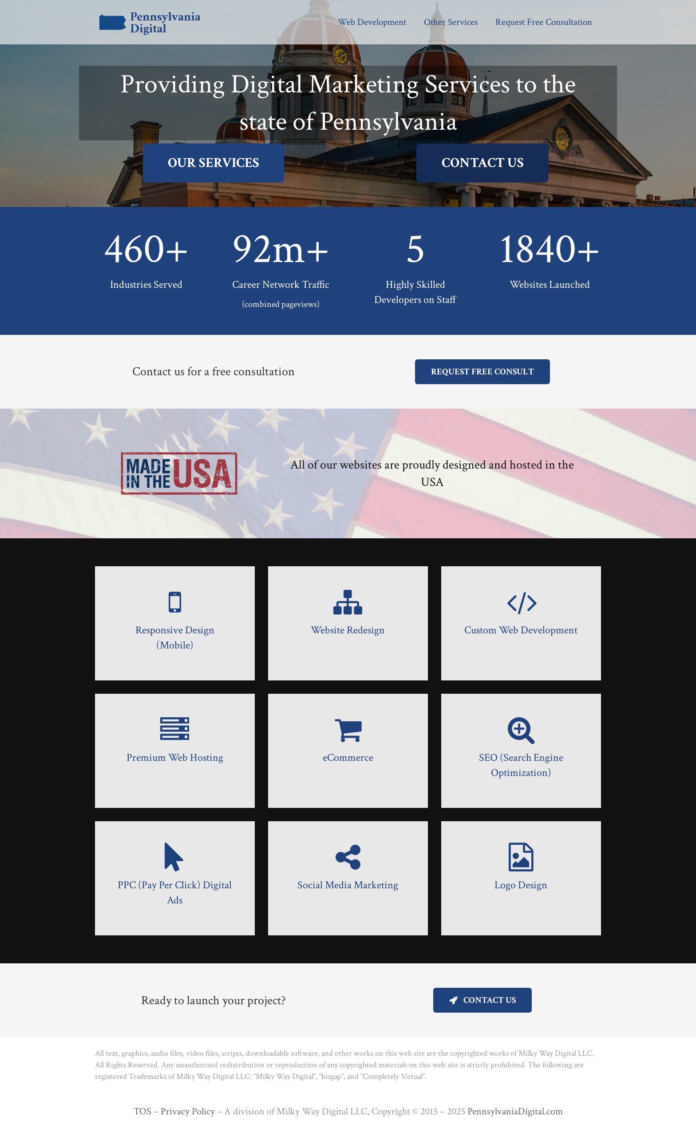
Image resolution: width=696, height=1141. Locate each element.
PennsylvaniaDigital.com (515, 1111)
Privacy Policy (188, 1111)
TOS (142, 1111)
